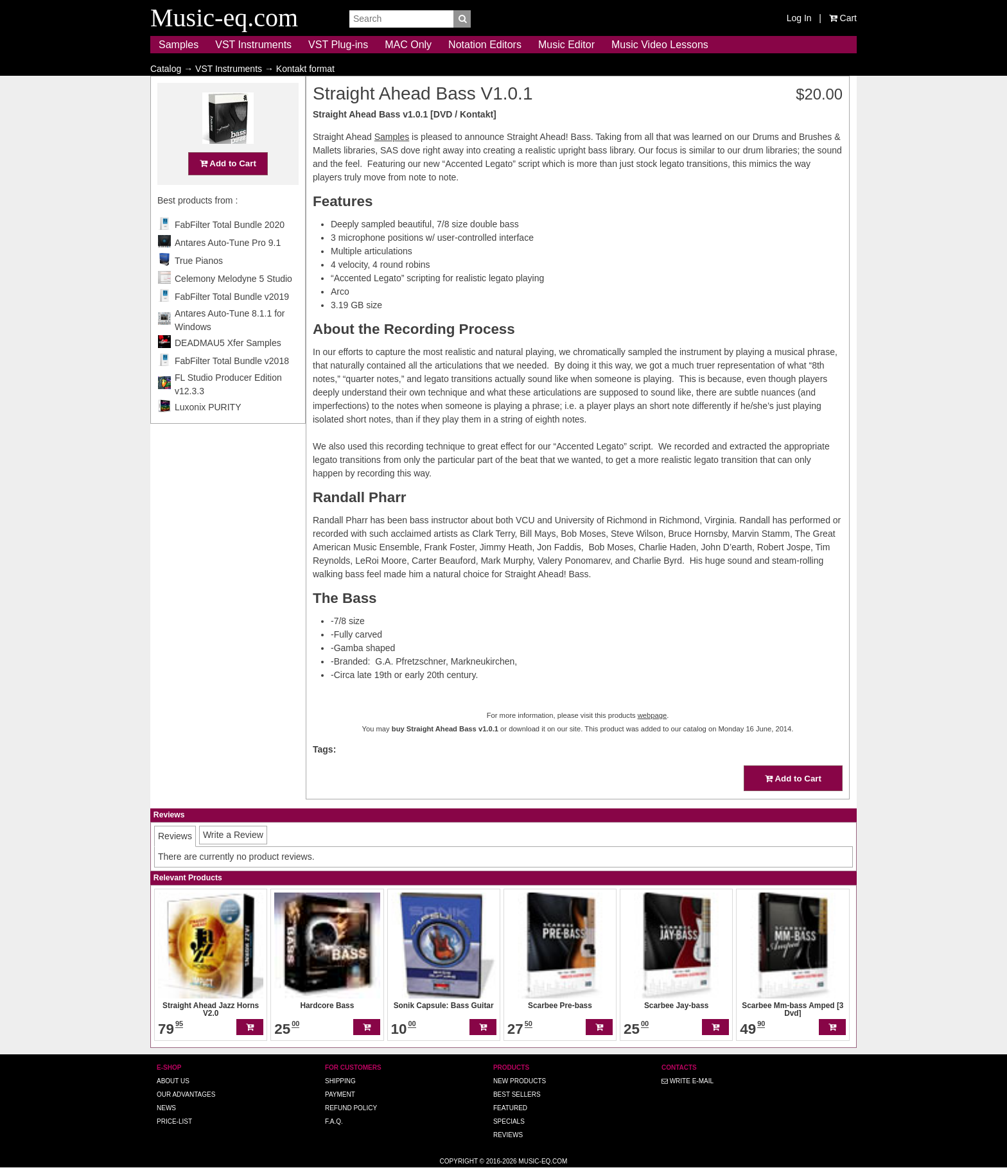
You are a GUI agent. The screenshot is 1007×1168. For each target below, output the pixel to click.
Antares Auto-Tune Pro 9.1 (228, 268)
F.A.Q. (334, 1121)
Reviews (508, 1134)
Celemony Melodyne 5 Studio (233, 304)
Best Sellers (517, 1094)
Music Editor (566, 44)
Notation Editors (484, 44)
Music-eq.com (542, 1161)
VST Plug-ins (338, 44)
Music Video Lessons (659, 44)
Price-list (174, 1121)
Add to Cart (228, 188)
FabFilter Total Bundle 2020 (230, 250)
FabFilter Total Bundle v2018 (232, 386)
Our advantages (186, 1094)
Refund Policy (351, 1107)
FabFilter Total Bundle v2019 (232, 322)
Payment (340, 1094)
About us (173, 1081)
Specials (509, 1121)
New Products (519, 1081)
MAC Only (408, 44)
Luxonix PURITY (208, 432)
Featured (510, 1107)
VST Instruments (253, 44)
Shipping (340, 1081)
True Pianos (199, 286)
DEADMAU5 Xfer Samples (228, 368)
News (166, 1107)
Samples (178, 44)
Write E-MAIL (687, 1081)
